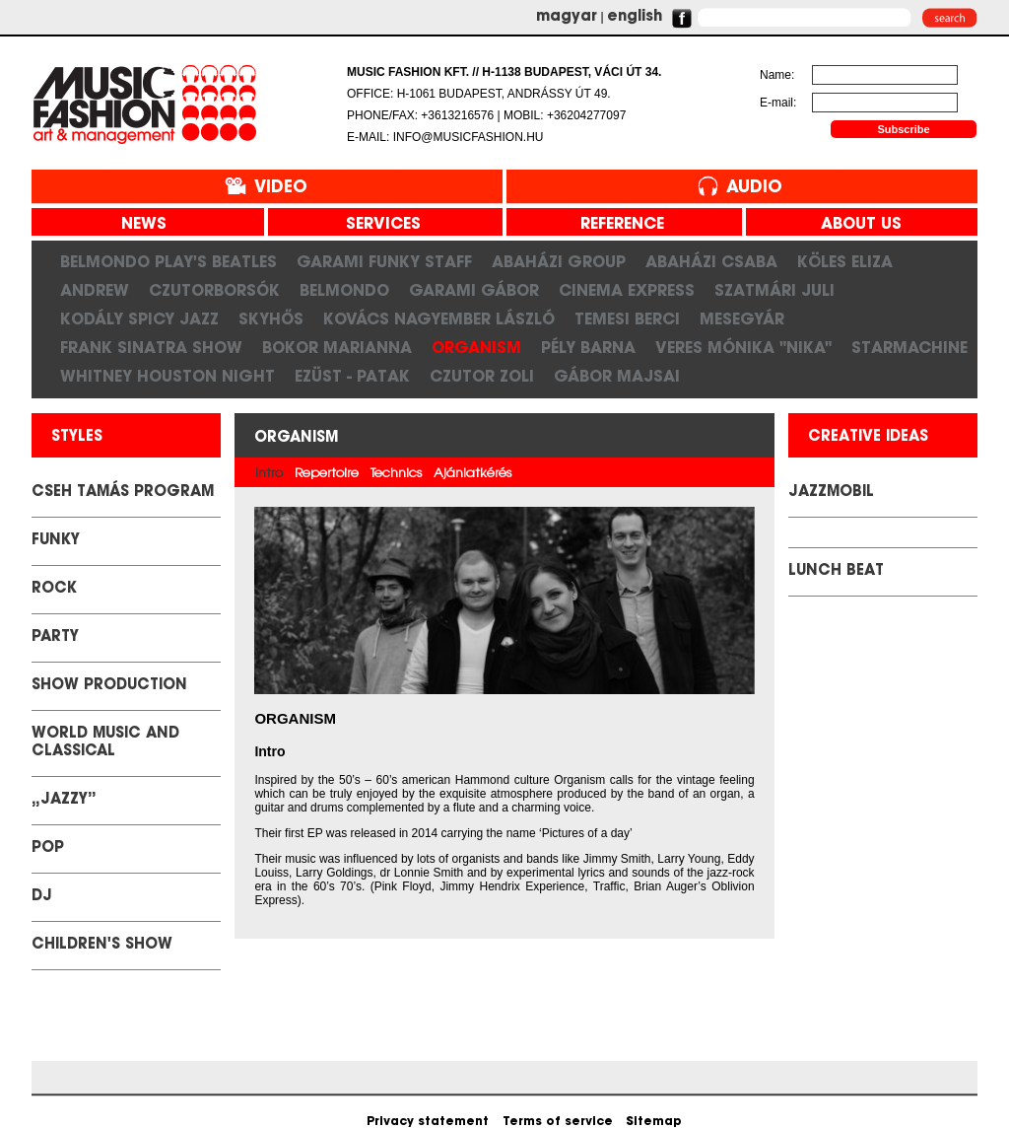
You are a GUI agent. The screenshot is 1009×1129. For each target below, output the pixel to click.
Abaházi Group (559, 261)
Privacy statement (428, 1122)
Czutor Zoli (482, 376)
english (634, 17)
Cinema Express (627, 290)
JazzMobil (831, 492)
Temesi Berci (627, 318)
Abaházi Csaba (711, 261)
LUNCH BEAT (836, 571)
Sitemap (654, 1122)
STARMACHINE (909, 347)
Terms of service (558, 1122)
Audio (754, 187)
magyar (566, 17)
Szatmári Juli (774, 290)
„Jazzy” (64, 800)
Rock (54, 589)
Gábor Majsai (617, 376)
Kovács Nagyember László (439, 318)
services (376, 225)
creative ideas (868, 437)
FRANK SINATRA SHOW (151, 347)
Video (280, 187)
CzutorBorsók (214, 290)
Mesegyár (742, 318)
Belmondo (344, 290)
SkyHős (270, 318)
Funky (56, 540)
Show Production (109, 685)
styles (76, 437)
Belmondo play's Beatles (168, 261)
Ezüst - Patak (352, 376)
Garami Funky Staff (384, 261)
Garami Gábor (474, 290)
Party (55, 637)
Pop (48, 848)
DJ (42, 896)
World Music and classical (105, 743)
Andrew (94, 290)
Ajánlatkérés (472, 473)
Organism (476, 347)
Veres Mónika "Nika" (743, 347)
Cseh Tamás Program (123, 492)
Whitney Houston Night (167, 376)
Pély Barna (588, 347)
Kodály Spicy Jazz (139, 318)
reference (615, 225)
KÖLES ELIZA (845, 261)
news (136, 225)
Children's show (102, 945)
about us (854, 225)
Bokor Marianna (337, 347)
